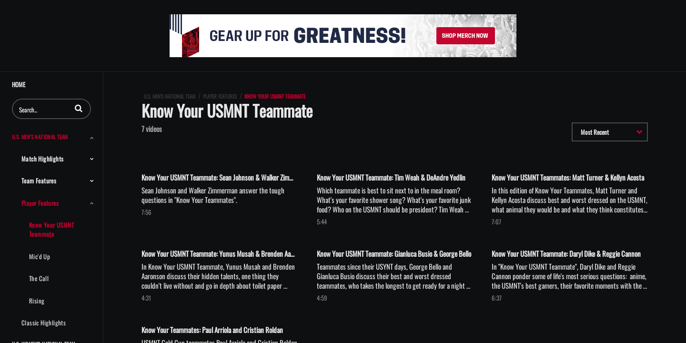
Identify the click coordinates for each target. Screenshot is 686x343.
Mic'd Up (39, 256)
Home (18, 84)
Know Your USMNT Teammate (51, 229)
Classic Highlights (43, 322)
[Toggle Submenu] (92, 137)
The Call (39, 278)
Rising (36, 300)
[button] (78, 108)
